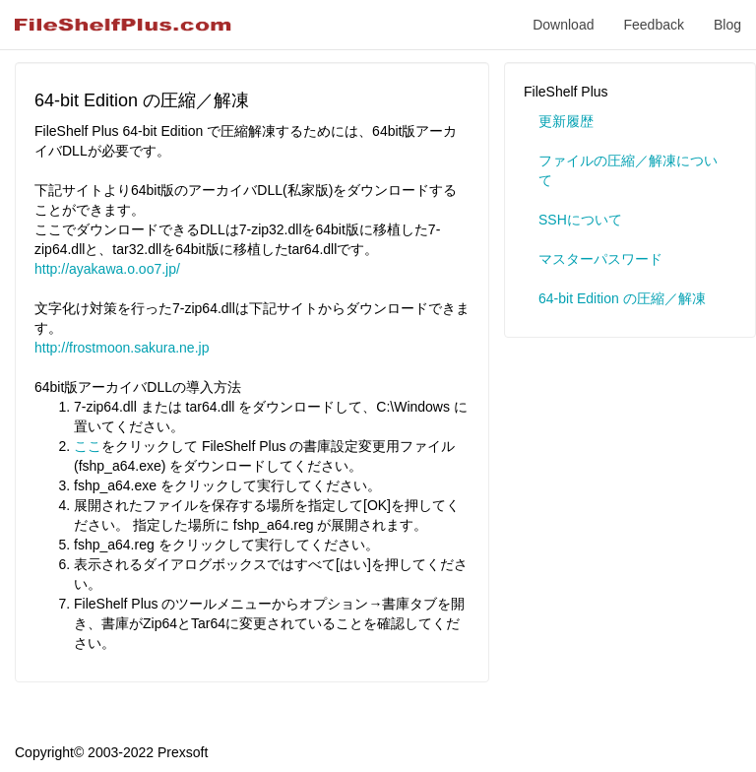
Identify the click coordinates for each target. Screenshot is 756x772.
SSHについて (580, 219)
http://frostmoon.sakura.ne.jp (121, 347)
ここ (87, 446)
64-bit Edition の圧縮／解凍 (622, 298)
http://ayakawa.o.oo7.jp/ (107, 269)
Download (563, 24)
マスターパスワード (600, 259)
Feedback (653, 24)
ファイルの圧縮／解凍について (628, 170)
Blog (727, 24)
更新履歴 (566, 121)
